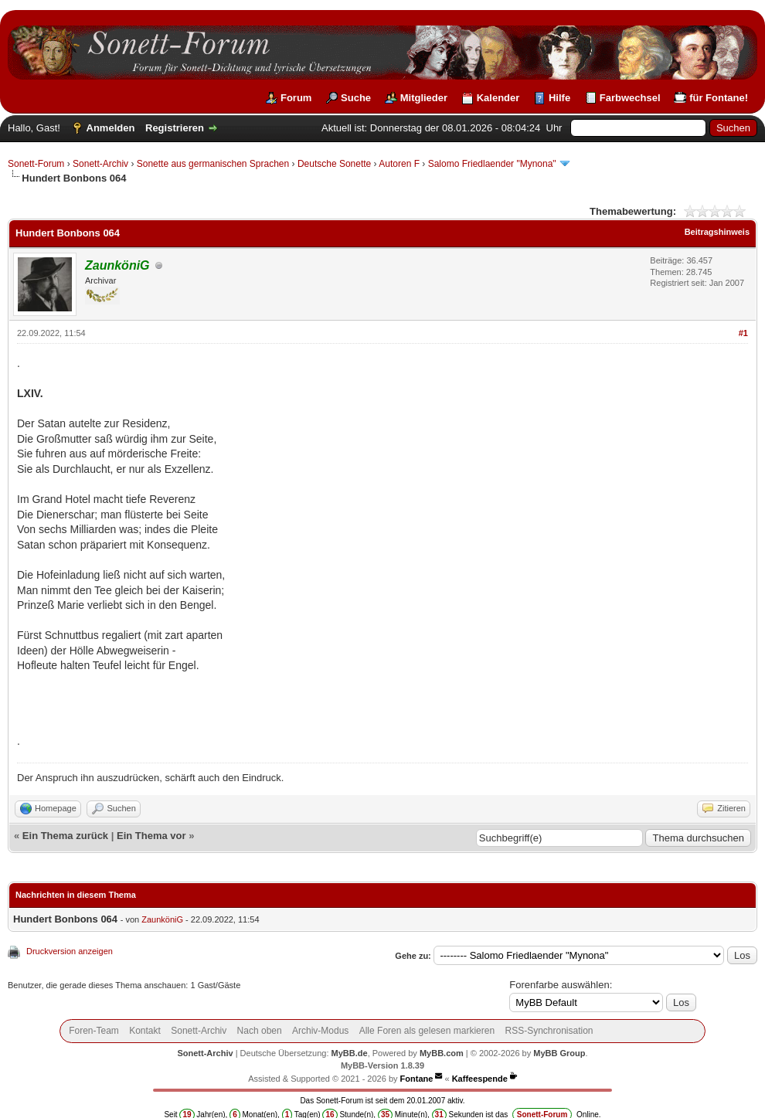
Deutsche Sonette (334, 163)
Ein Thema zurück (65, 835)
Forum (295, 98)
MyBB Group (559, 1053)
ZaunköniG (162, 919)
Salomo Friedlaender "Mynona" (492, 163)
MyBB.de (350, 1053)
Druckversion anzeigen (69, 951)
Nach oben (259, 1030)
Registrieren (174, 128)
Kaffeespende (480, 1078)
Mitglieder (423, 98)
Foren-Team (94, 1030)
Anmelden (111, 128)
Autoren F (399, 163)
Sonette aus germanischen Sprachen (213, 163)
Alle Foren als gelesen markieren (427, 1030)
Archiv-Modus (320, 1030)
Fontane (417, 1078)
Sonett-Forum (36, 163)
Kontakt (145, 1030)
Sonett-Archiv (100, 163)
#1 (743, 333)
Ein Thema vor (151, 835)
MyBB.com (442, 1053)
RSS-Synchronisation (549, 1030)
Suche (356, 98)
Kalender (498, 98)
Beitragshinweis (717, 231)
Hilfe (559, 98)
